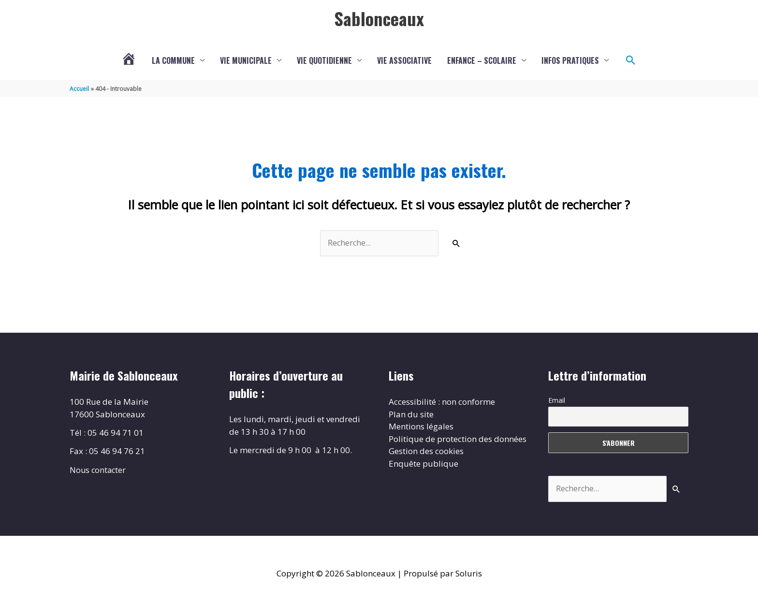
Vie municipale (246, 60)
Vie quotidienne (324, 60)
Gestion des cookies (426, 451)
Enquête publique (423, 464)
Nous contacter (99, 469)
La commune (173, 60)
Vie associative (404, 60)
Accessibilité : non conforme (442, 402)
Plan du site (411, 414)
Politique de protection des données (457, 439)
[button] (631, 60)
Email (556, 400)
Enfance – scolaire (481, 60)
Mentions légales (421, 426)
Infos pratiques (570, 60)
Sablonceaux (379, 17)
